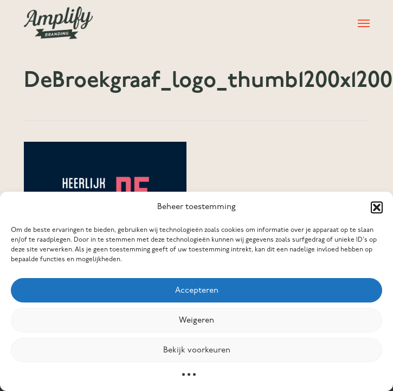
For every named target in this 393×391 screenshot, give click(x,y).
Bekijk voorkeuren (196, 350)
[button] (376, 207)
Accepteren (196, 290)
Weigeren (196, 320)
